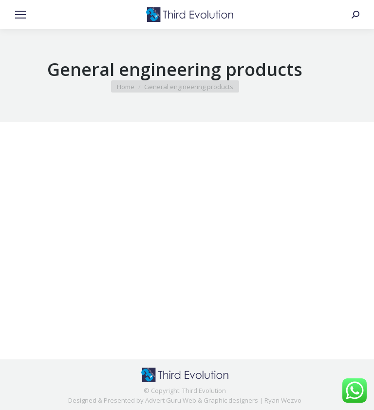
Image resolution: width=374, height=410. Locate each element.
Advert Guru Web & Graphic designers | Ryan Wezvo (223, 400)
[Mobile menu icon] (20, 14)
